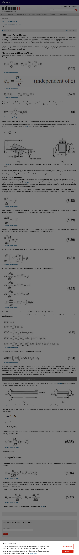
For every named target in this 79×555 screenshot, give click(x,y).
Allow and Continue (67, 551)
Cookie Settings (67, 546)
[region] (39, 548)
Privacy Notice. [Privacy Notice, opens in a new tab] (33, 553)
